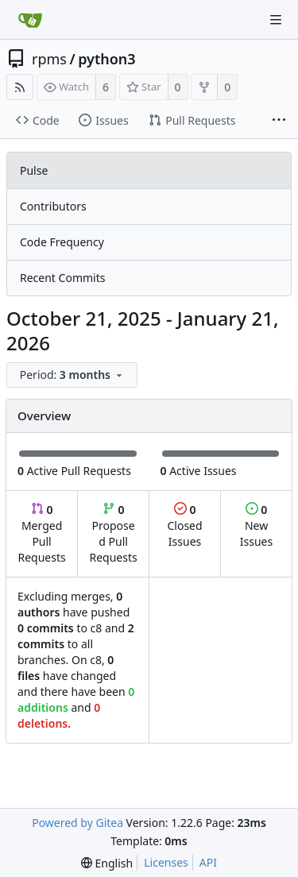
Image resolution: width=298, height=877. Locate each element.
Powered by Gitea (77, 822)
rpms (49, 59)
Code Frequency (62, 241)
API (208, 862)
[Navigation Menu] (275, 20)
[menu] (73, 375)
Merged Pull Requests (41, 533)
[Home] (30, 20)
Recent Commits (62, 277)
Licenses (166, 862)
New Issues (256, 525)
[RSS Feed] (19, 87)
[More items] (279, 120)
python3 (106, 59)
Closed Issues (184, 525)
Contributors (53, 206)
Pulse (34, 170)
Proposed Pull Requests (113, 533)
